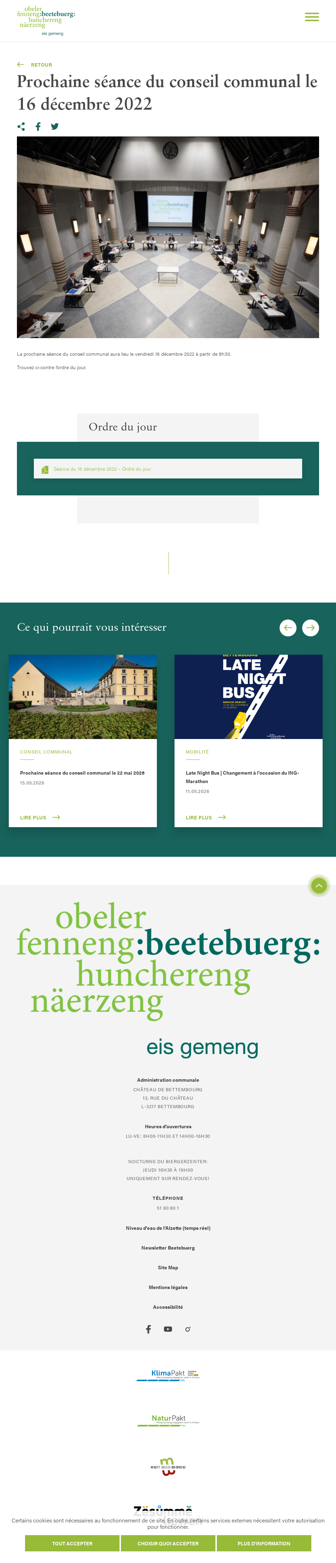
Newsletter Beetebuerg (168, 1247)
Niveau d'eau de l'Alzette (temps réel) (168, 1227)
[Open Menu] (309, 18)
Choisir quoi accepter (168, 1543)
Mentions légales (168, 1286)
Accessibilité (168, 1306)
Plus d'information (264, 1543)
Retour (34, 64)
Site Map (168, 1267)
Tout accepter (72, 1543)
